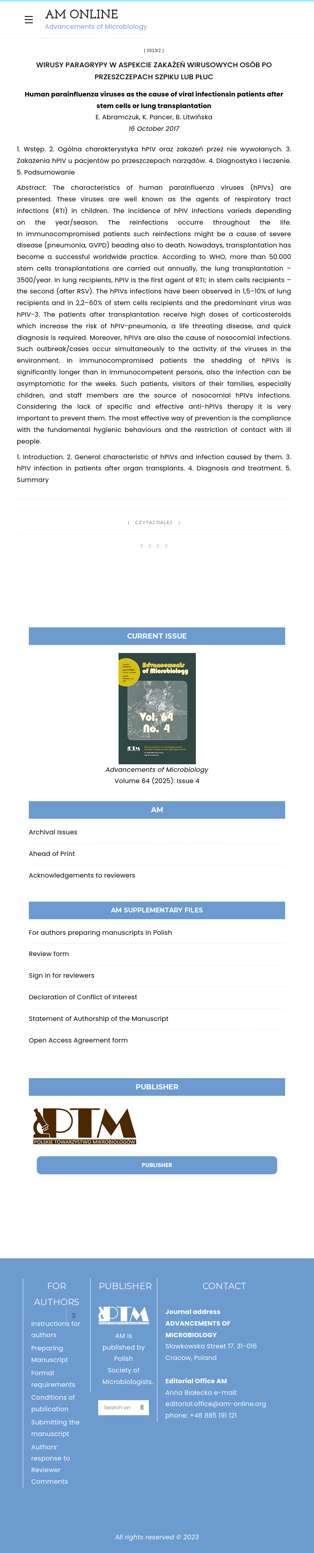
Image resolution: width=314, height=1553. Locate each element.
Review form (49, 953)
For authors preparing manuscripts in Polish (100, 932)
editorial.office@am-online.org (215, 1403)
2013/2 (154, 50)
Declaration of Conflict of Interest (83, 997)
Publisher (157, 1165)
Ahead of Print (52, 853)
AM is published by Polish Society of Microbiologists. (128, 1358)
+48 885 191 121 (213, 1415)
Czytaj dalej (153, 522)
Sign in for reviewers (62, 975)
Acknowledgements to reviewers (82, 875)
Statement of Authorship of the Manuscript (99, 1018)
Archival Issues (53, 832)
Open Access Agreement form (78, 1040)
